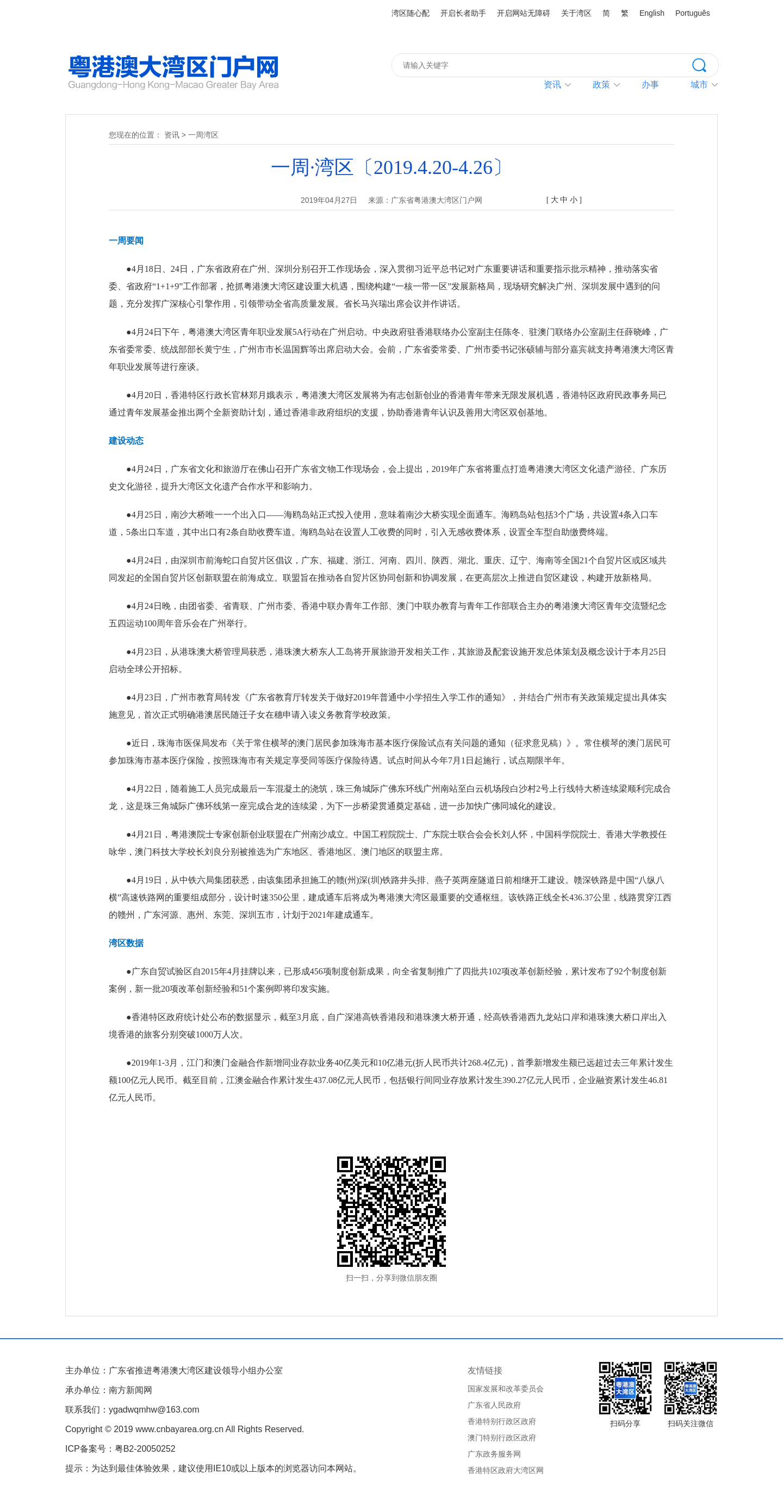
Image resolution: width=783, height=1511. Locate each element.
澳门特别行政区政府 (502, 1437)
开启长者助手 (463, 13)
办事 (650, 84)
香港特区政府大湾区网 (506, 1470)
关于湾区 (576, 13)
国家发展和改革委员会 (506, 1388)
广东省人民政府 (494, 1405)
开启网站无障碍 (523, 13)
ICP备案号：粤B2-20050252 (120, 1448)
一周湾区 (203, 134)
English (651, 13)
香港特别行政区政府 (502, 1421)
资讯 (552, 84)
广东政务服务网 (494, 1454)
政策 (601, 84)
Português (692, 13)
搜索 (705, 64)
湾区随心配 (410, 13)
